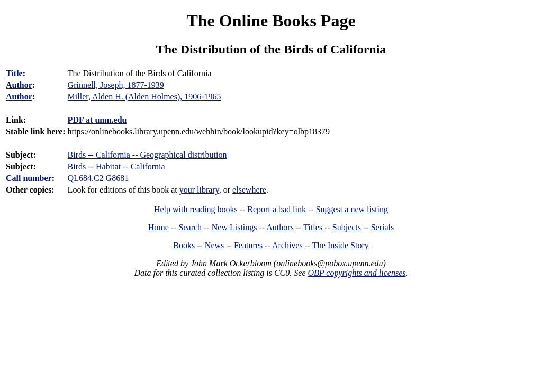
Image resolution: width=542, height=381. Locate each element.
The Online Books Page (270, 20)
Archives (287, 245)
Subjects (346, 227)
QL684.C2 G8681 (98, 178)
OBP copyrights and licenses (356, 272)
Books (184, 245)
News (214, 245)
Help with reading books (196, 209)
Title (14, 73)
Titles (312, 227)
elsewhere (249, 189)
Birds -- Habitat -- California (116, 166)
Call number (29, 178)
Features (248, 245)
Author (19, 84)
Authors (280, 227)
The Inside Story (340, 245)
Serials (382, 227)
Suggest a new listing (352, 209)
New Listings (234, 227)
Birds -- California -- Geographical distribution (147, 154)
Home (158, 227)
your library (199, 189)
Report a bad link (276, 209)
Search (190, 227)
